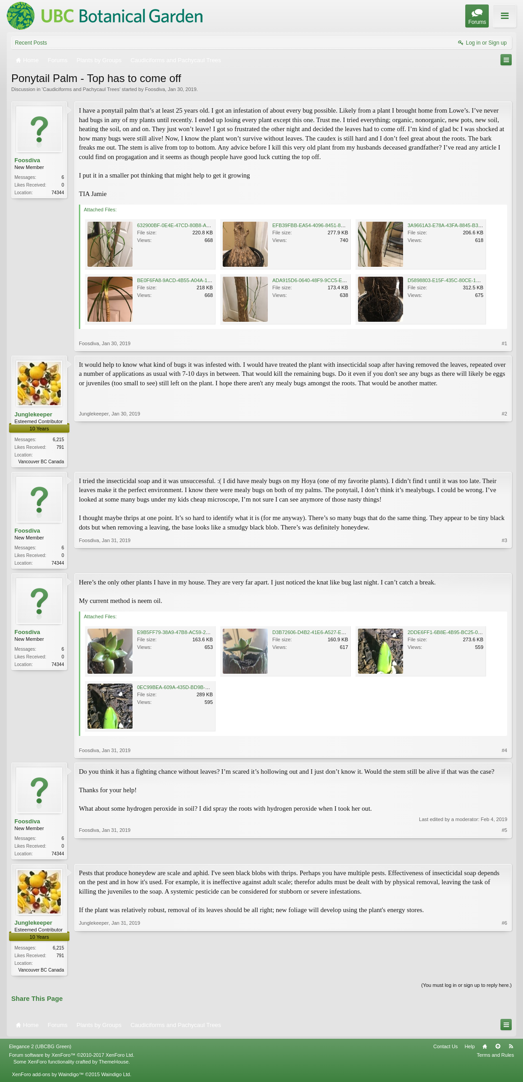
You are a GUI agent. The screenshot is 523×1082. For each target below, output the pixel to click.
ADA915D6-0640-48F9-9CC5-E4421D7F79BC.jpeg (328, 280)
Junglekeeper (33, 414)
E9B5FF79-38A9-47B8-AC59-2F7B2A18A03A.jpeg (193, 634)
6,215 (58, 439)
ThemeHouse (113, 1065)
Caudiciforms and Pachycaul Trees (81, 89)
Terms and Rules (495, 1058)
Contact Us (445, 1050)
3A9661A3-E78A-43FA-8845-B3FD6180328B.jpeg (463, 225)
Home (485, 1050)
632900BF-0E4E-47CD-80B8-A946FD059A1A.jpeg (193, 225)
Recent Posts (31, 43)
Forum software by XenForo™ (71, 1058)
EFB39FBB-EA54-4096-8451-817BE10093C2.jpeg (328, 225)
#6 (504, 971)
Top (498, 1050)
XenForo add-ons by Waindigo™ (47, 1078)
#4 (504, 752)
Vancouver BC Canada (41, 461)
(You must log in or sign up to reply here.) (466, 988)
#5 (504, 854)
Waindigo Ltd (115, 1078)
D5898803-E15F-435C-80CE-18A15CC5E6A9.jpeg (464, 280)
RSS (511, 1050)
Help (469, 1050)
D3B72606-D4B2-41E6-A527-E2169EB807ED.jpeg (328, 634)
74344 (57, 192)
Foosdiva (155, 89)
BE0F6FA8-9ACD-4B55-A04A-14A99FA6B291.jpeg (193, 280)
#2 (504, 460)
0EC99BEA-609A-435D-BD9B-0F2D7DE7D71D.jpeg (195, 689)
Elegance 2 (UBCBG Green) (40, 1050)
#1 (504, 343)
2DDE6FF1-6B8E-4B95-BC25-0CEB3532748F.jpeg (464, 634)
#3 (504, 563)
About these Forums (490, 22)
